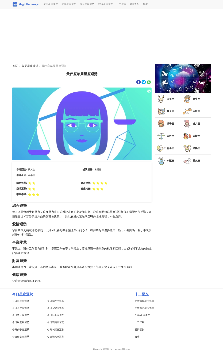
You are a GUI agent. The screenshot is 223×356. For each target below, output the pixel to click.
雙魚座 (196, 160)
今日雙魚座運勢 (55, 336)
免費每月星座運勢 (144, 308)
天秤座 (170, 136)
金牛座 (196, 99)
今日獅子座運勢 (20, 329)
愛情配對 (135, 4)
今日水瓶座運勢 (55, 329)
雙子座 (170, 111)
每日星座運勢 (50, 4)
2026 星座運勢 (105, 4)
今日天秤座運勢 (55, 301)
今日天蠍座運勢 (55, 308)
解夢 (145, 4)
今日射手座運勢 (55, 315)
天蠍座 (196, 136)
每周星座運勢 (68, 4)
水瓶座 (170, 160)
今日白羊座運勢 (20, 301)
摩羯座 (196, 148)
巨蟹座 (196, 111)
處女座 (196, 123)
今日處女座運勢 (20, 336)
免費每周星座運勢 (144, 301)
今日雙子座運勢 (20, 315)
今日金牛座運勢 (20, 308)
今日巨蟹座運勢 (20, 322)
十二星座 (121, 4)
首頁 (15, 65)
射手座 (170, 148)
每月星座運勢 (87, 4)
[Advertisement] (111, 36)
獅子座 (170, 123)
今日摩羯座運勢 (55, 322)
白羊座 (170, 99)
